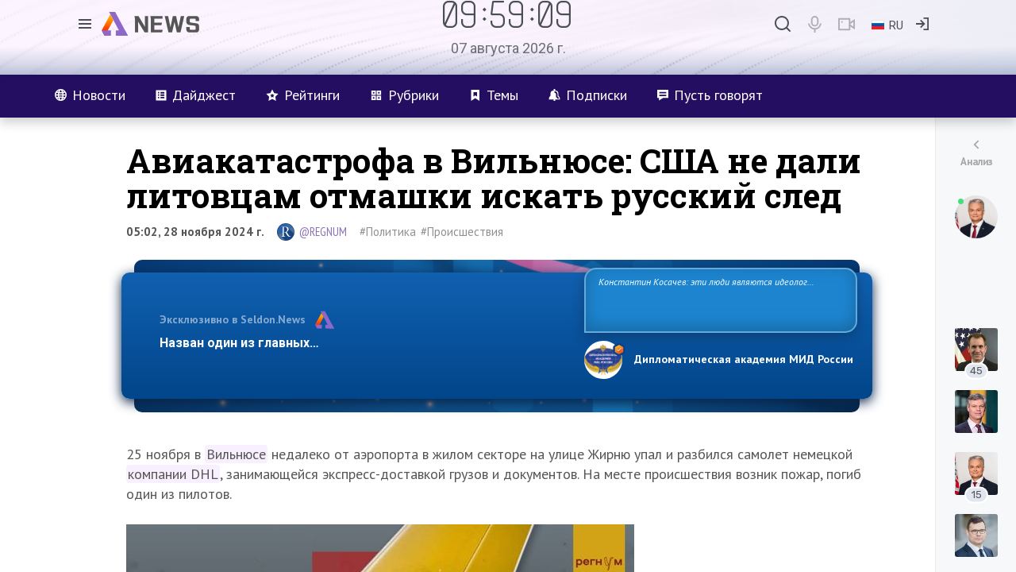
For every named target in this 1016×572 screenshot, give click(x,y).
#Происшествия (462, 231)
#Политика (388, 231)
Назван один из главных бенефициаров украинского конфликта (359, 342)
